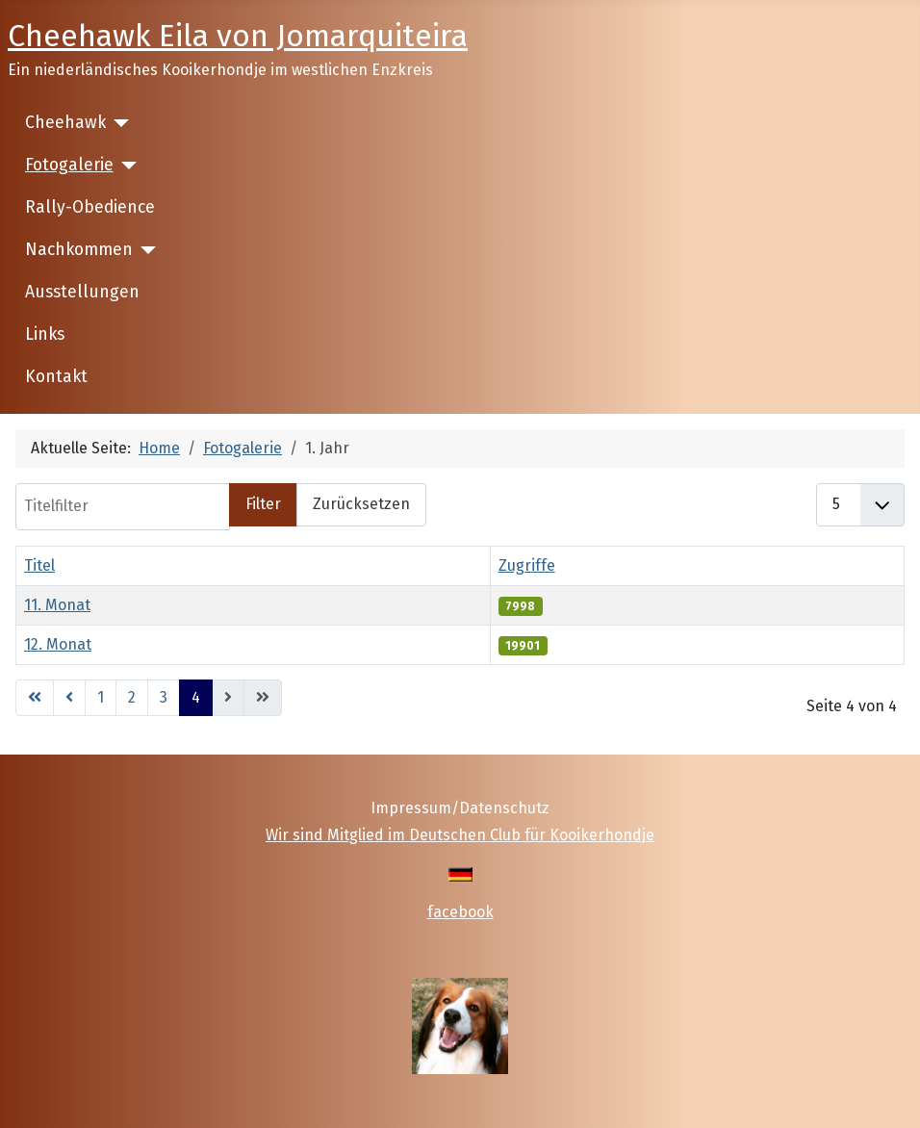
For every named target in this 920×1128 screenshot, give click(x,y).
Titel (39, 565)
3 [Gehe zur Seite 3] (163, 697)
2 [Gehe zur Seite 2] (132, 697)
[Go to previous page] (69, 697)
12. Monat (57, 644)
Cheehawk (65, 123)
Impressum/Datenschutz (460, 808)
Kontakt (56, 377)
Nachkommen (79, 250)
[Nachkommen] (145, 250)
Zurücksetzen (361, 504)
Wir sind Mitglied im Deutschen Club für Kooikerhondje (460, 835)
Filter (263, 504)
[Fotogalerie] (126, 165)
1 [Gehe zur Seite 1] (100, 697)
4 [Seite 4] (196, 697)
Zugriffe (526, 565)
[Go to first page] (34, 697)
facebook (460, 912)
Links (44, 334)
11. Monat (57, 605)
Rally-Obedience (90, 207)
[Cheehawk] (118, 123)
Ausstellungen (82, 292)
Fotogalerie (69, 165)
